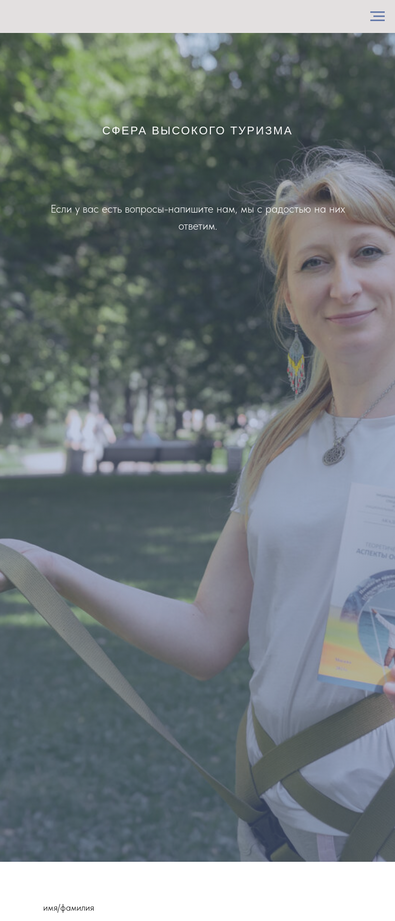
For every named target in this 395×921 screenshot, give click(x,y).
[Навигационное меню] (377, 16)
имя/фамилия (68, 907)
